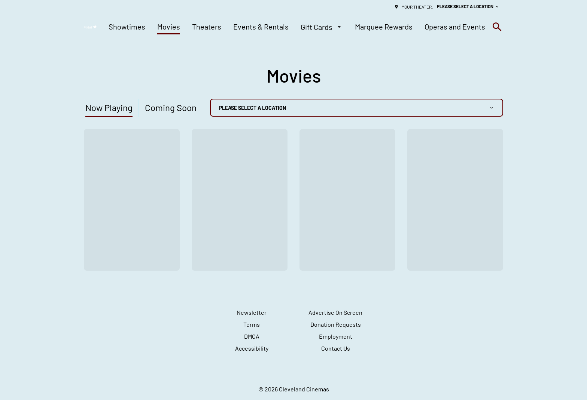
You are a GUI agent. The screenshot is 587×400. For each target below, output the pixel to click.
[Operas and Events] (455, 26)
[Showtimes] (127, 26)
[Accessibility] (251, 348)
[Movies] (168, 26)
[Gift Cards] (322, 26)
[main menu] (297, 26)
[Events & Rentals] (261, 26)
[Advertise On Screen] (335, 313)
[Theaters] (206, 26)
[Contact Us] (335, 348)
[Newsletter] (252, 313)
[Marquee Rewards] (384, 26)
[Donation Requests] (335, 324)
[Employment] (335, 336)
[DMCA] (251, 336)
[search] (497, 27)
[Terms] (251, 324)
